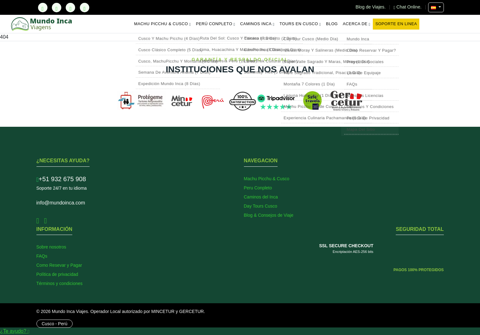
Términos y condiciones (59, 283)
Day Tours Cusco (260, 206)
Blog (332, 23)
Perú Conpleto (215, 23)
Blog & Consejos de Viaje (269, 215)
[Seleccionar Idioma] (436, 7)
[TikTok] (42, 7)
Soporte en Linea (396, 23)
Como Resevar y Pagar (59, 265)
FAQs (41, 256)
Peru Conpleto (258, 187)
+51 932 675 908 (61, 179)
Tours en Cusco (300, 23)
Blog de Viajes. (371, 6)
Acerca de (357, 23)
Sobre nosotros (51, 246)
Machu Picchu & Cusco (162, 23)
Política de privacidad (57, 274)
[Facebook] (56, 7)
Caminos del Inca (261, 196)
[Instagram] (70, 7)
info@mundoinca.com (60, 202)
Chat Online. (408, 6)
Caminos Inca (257, 23)
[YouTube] (84, 7)
